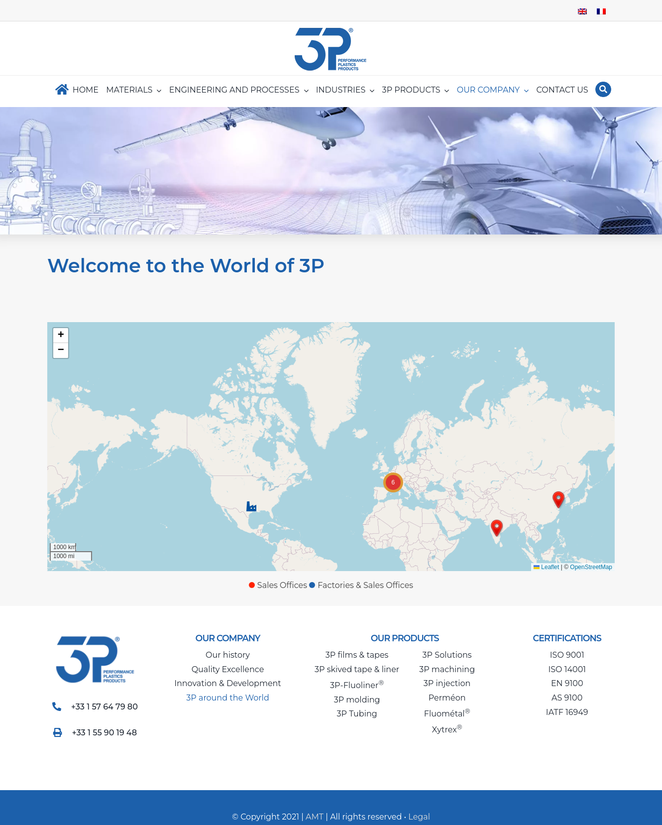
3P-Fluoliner (357, 685)
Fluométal (447, 713)
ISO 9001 (567, 655)
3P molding (357, 700)
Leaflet (544, 567)
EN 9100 (567, 683)
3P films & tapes (357, 655)
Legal (419, 817)
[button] (250, 506)
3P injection (447, 683)
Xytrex (447, 729)
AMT (314, 817)
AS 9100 (567, 698)
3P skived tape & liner (357, 669)
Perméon (447, 698)
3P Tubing (356, 713)
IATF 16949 (567, 712)
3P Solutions (447, 655)
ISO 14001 (567, 669)
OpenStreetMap (590, 567)
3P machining (447, 669)
